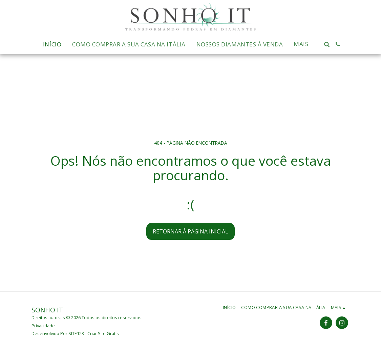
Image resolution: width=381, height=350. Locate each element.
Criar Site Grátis (103, 333)
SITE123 (76, 333)
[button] (326, 44)
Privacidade (43, 326)
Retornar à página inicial (190, 231)
